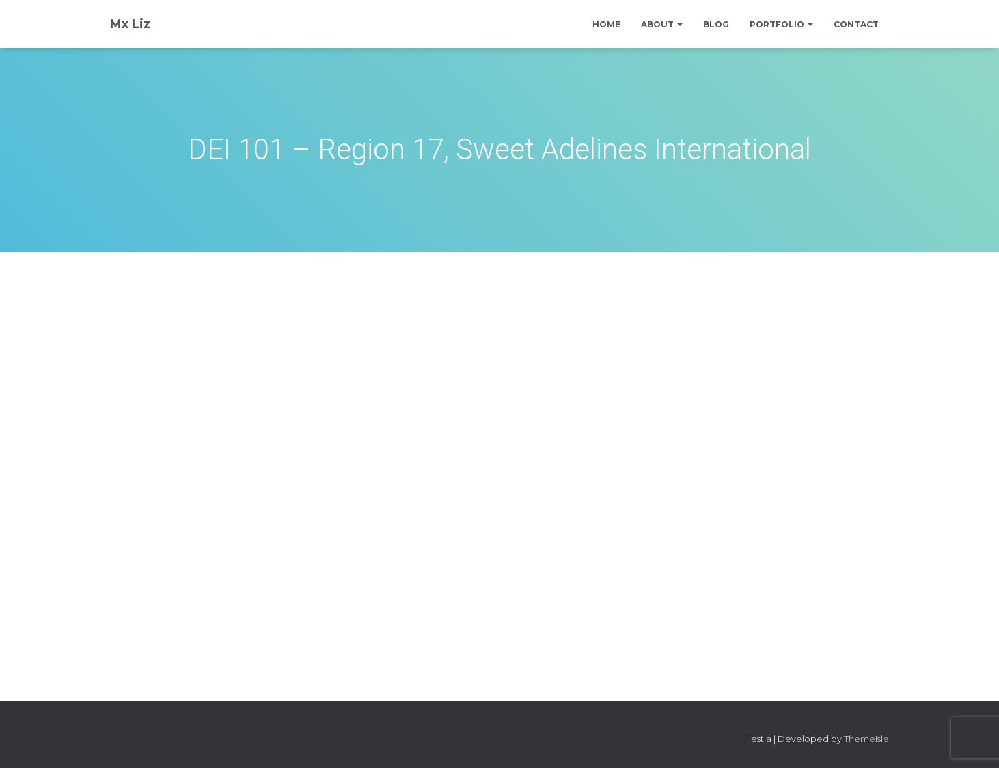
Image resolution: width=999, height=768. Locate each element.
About (662, 24)
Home (606, 24)
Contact (856, 24)
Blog (716, 24)
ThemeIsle (866, 738)
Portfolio (781, 24)
